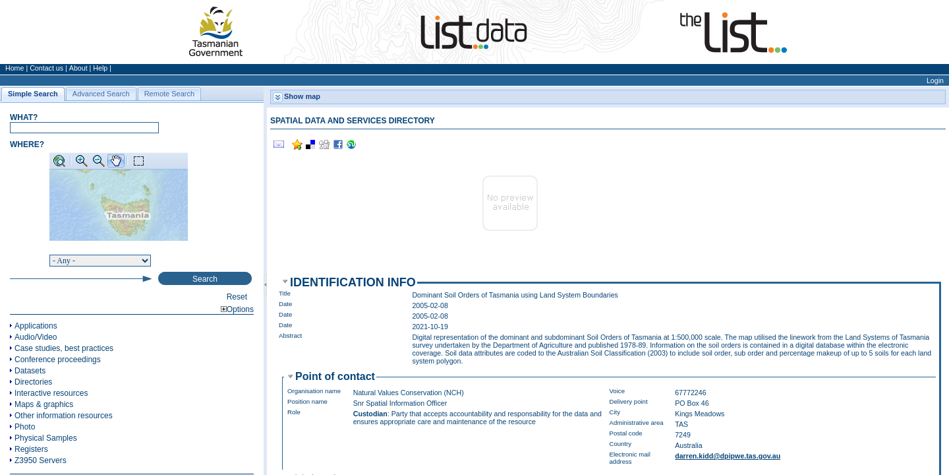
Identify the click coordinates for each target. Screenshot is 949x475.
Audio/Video (35, 337)
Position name (307, 401)
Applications (35, 326)
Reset (237, 296)
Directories (33, 382)
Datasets (29, 370)
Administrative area (637, 422)
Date (285, 303)
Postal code (626, 433)
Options (237, 309)
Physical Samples (45, 438)
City (615, 412)
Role (294, 412)
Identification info (353, 282)
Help (100, 68)
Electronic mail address (630, 458)
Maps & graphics (43, 404)
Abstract (290, 335)
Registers (31, 449)
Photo (24, 426)
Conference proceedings (57, 359)
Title (285, 293)
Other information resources (63, 415)
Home (14, 68)
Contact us (46, 68)
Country (621, 443)
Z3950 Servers (40, 460)
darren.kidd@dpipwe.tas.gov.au (727, 456)
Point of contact (335, 376)
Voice (617, 391)
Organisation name (314, 391)
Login (935, 80)
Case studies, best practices (63, 348)
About (78, 68)
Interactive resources (51, 393)
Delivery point (629, 401)
